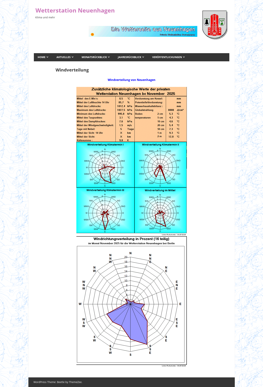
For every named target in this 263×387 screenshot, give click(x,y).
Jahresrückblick (129, 57)
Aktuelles (63, 57)
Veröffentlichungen (167, 57)
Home (41, 57)
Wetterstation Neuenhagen (75, 10)
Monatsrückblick (94, 57)
